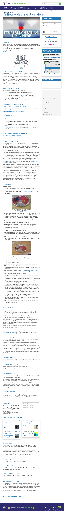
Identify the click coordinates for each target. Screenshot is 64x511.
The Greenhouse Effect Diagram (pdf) (12, 135)
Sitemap (54, 505)
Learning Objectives (47, 94)
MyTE (59, 507)
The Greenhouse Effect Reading (13, 127)
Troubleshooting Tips (47, 108)
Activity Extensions (46, 110)
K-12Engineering (14, 8)
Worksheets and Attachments (49, 98)
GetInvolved (35, 8)
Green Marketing (48, 71)
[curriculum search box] (50, 4)
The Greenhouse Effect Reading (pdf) (12, 137)
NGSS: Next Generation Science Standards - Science (15, 106)
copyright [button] (21, 68)
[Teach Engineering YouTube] (45, 507)
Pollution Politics (49, 69)
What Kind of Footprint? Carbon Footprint (52, 55)
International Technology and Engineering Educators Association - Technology (20, 108)
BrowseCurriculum (6, 8)
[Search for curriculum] (60, 4)
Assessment (45, 106)
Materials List (45, 96)
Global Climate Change (28, 434)
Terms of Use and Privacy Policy (55, 509)
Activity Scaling (46, 112)
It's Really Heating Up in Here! (51, 57)
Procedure (45, 104)
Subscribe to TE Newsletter (34, 409)
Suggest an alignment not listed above (13, 111)
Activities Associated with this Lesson (51, 50)
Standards (28, 8)
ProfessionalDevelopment (43, 8)
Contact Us (48, 505)
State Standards (7, 109)
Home (37, 505)
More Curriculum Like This (48, 100)
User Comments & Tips (47, 114)
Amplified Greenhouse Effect (50, 59)
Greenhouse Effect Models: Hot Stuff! (53, 65)
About (42, 505)
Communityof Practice (51, 8)
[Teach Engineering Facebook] (47, 507)
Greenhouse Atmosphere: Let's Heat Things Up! (52, 62)
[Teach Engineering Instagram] (50, 507)
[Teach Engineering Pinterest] (55, 507)
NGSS (4, 51)
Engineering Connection (48, 92)
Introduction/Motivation (47, 102)
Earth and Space (57, 28)
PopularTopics (22, 8)
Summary (45, 90)
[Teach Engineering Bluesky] (53, 507)
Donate (59, 505)
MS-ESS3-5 (56, 31)
